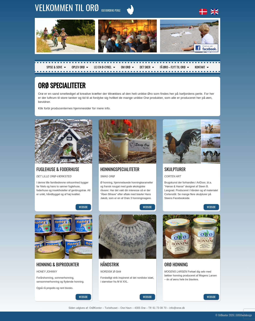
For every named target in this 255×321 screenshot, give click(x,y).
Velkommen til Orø (67, 7)
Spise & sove (56, 67)
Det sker (147, 67)
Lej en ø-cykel (104, 67)
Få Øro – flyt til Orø (174, 67)
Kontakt (202, 67)
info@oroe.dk (177, 308)
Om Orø (127, 67)
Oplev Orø (80, 67)
